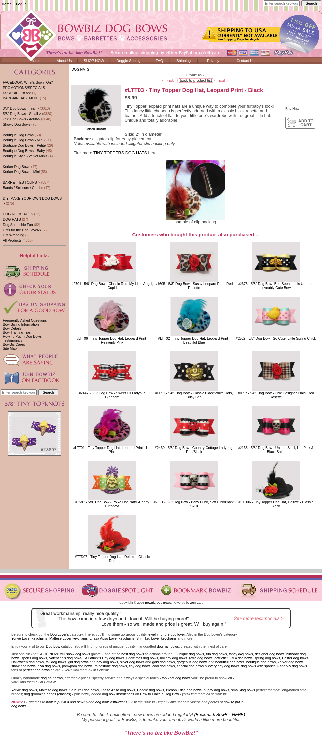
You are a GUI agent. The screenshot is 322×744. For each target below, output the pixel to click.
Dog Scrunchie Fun (18, 225)
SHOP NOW (94, 61)
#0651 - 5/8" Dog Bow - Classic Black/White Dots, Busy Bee (194, 395)
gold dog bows (163, 662)
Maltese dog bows (53, 690)
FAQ (159, 61)
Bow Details (12, 328)
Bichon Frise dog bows (184, 690)
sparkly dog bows (293, 666)
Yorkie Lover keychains (29, 638)
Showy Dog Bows (16, 124)
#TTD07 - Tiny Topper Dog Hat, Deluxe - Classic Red (112, 559)
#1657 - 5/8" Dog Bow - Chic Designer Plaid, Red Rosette (276, 395)
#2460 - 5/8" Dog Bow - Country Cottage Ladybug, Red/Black (194, 450)
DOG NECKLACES (18, 214)
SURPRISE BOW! (17, 93)
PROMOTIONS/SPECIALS (24, 88)
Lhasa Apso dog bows (118, 690)
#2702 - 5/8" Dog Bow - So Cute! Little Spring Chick (276, 338)
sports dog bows (34, 658)
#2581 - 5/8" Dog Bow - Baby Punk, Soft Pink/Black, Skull (194, 504)
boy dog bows (107, 662)
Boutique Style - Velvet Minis (25, 156)
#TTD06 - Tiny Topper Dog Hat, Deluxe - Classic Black (275, 504)
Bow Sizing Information (21, 324)
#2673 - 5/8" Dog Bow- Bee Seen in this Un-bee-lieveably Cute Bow (276, 286)
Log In (21, 4)
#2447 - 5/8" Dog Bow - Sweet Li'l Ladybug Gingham (112, 395)
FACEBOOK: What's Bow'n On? (28, 82)
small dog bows (243, 690)
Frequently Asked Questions (25, 320)
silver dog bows (132, 662)
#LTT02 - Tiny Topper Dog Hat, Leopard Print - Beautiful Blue (194, 340)
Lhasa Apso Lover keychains (112, 638)
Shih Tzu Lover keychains (156, 638)
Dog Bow (53, 646)
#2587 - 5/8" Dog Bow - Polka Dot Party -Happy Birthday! (112, 504)
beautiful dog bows (229, 662)
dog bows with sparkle (258, 666)
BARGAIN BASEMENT (21, 98)
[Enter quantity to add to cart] (308, 109)
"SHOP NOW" (48, 654)
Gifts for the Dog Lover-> (22, 230)
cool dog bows (163, 666)
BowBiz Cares (14, 344)
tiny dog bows (140, 666)
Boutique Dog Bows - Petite (24, 145)
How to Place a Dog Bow (159, 694)
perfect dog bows (36, 670)
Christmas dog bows (142, 658)
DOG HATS (80, 69)
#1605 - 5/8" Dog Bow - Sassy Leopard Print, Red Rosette (194, 286)
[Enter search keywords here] (282, 3)
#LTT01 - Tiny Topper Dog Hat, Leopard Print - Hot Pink (112, 450)
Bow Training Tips (16, 332)
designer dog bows (270, 654)
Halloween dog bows (27, 662)
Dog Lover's (59, 634)
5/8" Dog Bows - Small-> (22, 114)
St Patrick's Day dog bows (104, 658)
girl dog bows (78, 662)
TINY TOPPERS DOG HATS (120, 153)
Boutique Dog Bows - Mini (23, 140)
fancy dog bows (241, 654)
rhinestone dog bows (110, 666)
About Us (64, 61)
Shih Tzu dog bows (84, 690)
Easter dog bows (295, 658)
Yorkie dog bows (24, 690)
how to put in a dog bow (64, 702)
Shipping (183, 61)
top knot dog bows (176, 678)
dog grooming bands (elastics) (47, 694)
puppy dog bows (216, 690)
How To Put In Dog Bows (22, 336)
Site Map (10, 348)
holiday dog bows (173, 658)
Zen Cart (196, 602)
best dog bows (132, 654)
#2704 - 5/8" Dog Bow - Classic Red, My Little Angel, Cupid (112, 286)
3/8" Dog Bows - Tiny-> (21, 108)
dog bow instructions (118, 694)
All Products (12, 240)
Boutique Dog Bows (18, 135)
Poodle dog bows (150, 690)
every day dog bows (223, 666)
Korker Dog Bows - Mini (21, 172)
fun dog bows (216, 654)
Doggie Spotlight (129, 61)
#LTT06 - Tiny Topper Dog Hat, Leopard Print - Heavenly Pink (112, 340)
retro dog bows (201, 658)
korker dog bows (290, 662)
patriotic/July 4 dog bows (233, 658)
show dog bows (78, 654)
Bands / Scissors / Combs (23, 188)
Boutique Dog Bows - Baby (24, 151)
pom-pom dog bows (77, 666)
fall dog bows (56, 662)
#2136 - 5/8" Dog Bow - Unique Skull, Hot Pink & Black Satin (276, 450)
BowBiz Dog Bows (158, 602)
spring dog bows (267, 658)
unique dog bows (190, 654)
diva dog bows (49, 666)
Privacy (213, 61)
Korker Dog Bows (16, 167)
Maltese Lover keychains (68, 638)
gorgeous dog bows (192, 662)
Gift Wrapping (13, 235)
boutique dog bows (261, 662)
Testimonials (12, 340)
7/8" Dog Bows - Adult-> (21, 119)
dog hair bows (168, 646)
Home (6, 4)
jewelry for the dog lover (166, 634)
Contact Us (246, 61)
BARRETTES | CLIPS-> (21, 182)
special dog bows (190, 666)
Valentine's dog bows (65, 658)
